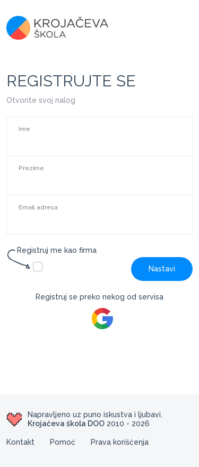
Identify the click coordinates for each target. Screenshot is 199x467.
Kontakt (20, 442)
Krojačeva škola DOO (66, 423)
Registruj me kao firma (51, 251)
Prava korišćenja (120, 442)
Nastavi (162, 269)
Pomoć (62, 442)
